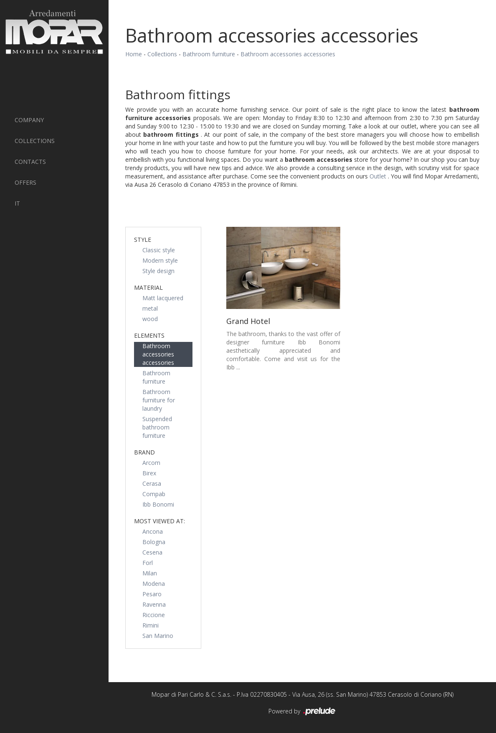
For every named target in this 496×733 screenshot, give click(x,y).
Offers (25, 182)
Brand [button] (144, 452)
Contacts (30, 162)
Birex (149, 473)
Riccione (153, 615)
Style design (158, 271)
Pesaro (152, 594)
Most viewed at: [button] (159, 521)
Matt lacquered (162, 298)
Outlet (378, 176)
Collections (35, 141)
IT (17, 203)
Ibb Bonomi (158, 504)
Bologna (153, 542)
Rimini (150, 625)
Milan (149, 573)
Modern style (160, 260)
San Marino (157, 636)
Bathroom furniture (208, 54)
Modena (153, 583)
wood (150, 319)
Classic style (158, 250)
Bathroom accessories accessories (287, 54)
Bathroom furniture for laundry (158, 400)
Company (29, 120)
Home (133, 54)
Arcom (151, 463)
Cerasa (151, 483)
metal (150, 308)
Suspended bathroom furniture (157, 427)
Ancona (152, 531)
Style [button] (142, 239)
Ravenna (154, 604)
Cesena (152, 552)
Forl (147, 563)
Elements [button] (149, 335)
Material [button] (148, 287)
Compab (153, 494)
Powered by (302, 711)
